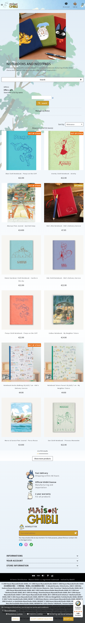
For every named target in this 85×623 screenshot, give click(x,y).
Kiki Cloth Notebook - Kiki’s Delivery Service (64, 278)
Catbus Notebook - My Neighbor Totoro (64, 333)
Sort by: (61, 124)
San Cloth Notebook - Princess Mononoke (63, 440)
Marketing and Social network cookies (64, 614)
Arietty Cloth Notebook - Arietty (63, 174)
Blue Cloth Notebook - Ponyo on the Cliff (21, 174)
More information (10, 610)
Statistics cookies (36, 614)
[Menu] (81, 601)
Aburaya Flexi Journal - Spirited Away (21, 226)
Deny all (15, 619)
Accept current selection (41, 619)
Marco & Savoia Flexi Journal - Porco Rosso (21, 440)
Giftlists (6, 87)
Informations (14, 555)
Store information (17, 565)
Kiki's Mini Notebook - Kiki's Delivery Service (64, 226)
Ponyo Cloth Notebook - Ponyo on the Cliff (21, 333)
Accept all (68, 619)
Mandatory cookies (15, 614)
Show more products (42, 458)
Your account (14, 560)
